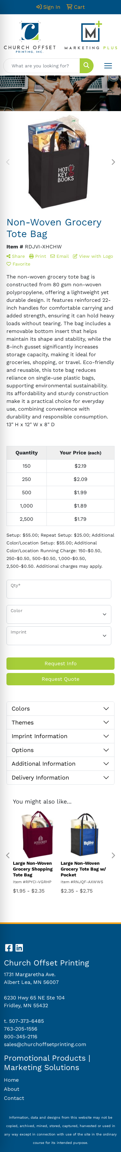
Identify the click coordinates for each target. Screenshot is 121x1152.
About (11, 1089)
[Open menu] (108, 65)
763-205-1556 (20, 1029)
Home (11, 1080)
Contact (14, 1098)
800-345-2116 (20, 1036)
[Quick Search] (41, 65)
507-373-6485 (26, 1021)
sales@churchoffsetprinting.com (45, 1044)
